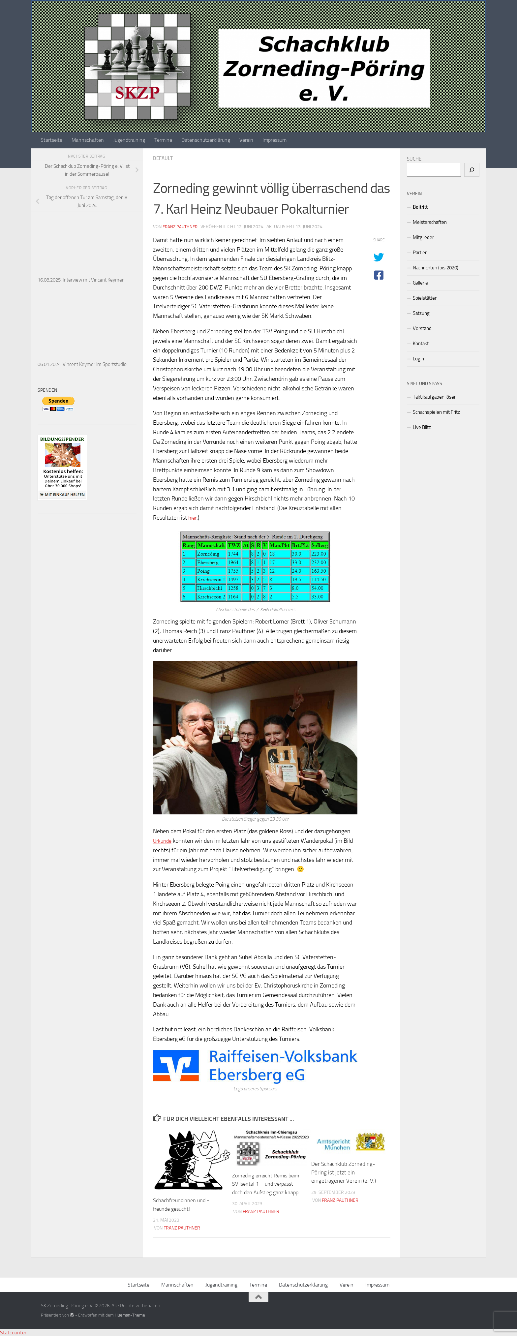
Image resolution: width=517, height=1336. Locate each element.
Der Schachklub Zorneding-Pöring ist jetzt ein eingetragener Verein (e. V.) (343, 1171)
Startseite (51, 140)
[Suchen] (471, 170)
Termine (163, 140)
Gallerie (420, 283)
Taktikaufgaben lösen (435, 397)
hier (193, 517)
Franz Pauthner (181, 226)
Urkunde (163, 840)
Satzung (421, 313)
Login (418, 359)
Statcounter (13, 1332)
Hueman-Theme (130, 1314)
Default (163, 158)
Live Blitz (422, 427)
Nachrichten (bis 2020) (435, 268)
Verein (246, 140)
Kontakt (421, 344)
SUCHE (414, 159)
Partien (420, 253)
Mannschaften (88, 140)
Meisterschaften (430, 222)
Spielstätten (425, 298)
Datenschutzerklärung (205, 140)
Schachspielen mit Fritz (436, 412)
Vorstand (422, 328)
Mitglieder (423, 237)
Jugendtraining (129, 140)
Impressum (274, 140)
